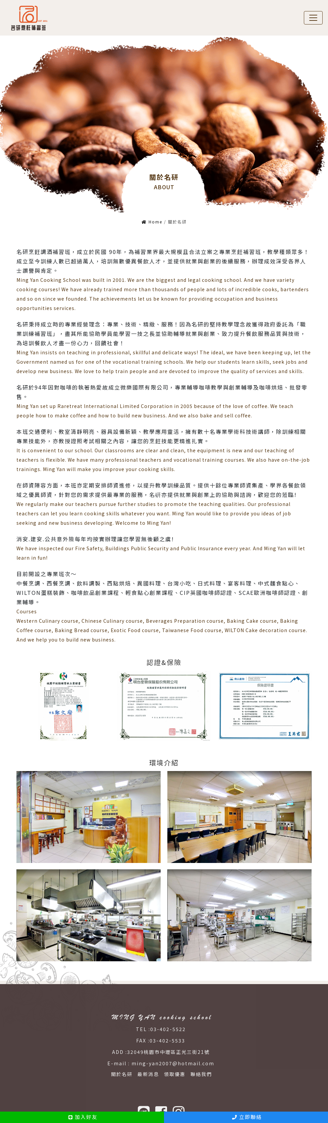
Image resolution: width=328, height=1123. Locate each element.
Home (152, 218)
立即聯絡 (247, 1116)
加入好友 (83, 1116)
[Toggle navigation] (313, 16)
